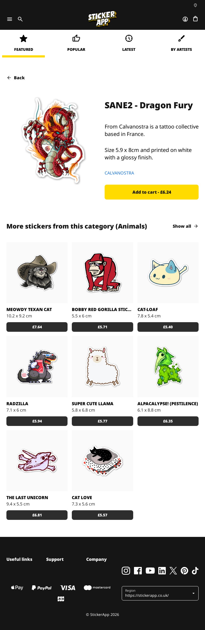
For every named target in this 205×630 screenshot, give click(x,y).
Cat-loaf (147, 309)
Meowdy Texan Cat (29, 309)
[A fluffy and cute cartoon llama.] (102, 366)
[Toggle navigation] (9, 19)
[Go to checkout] (195, 19)
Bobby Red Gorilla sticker (102, 309)
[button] (152, 192)
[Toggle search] (19, 19)
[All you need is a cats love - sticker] (102, 460)
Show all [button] (186, 226)
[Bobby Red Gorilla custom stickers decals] (102, 272)
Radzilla (17, 404)
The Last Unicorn (27, 497)
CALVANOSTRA (119, 173)
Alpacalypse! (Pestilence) (167, 404)
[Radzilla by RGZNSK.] (37, 366)
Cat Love (82, 497)
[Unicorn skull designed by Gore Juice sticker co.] (37, 460)
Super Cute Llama (92, 404)
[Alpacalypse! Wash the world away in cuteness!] (168, 366)
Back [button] (15, 78)
